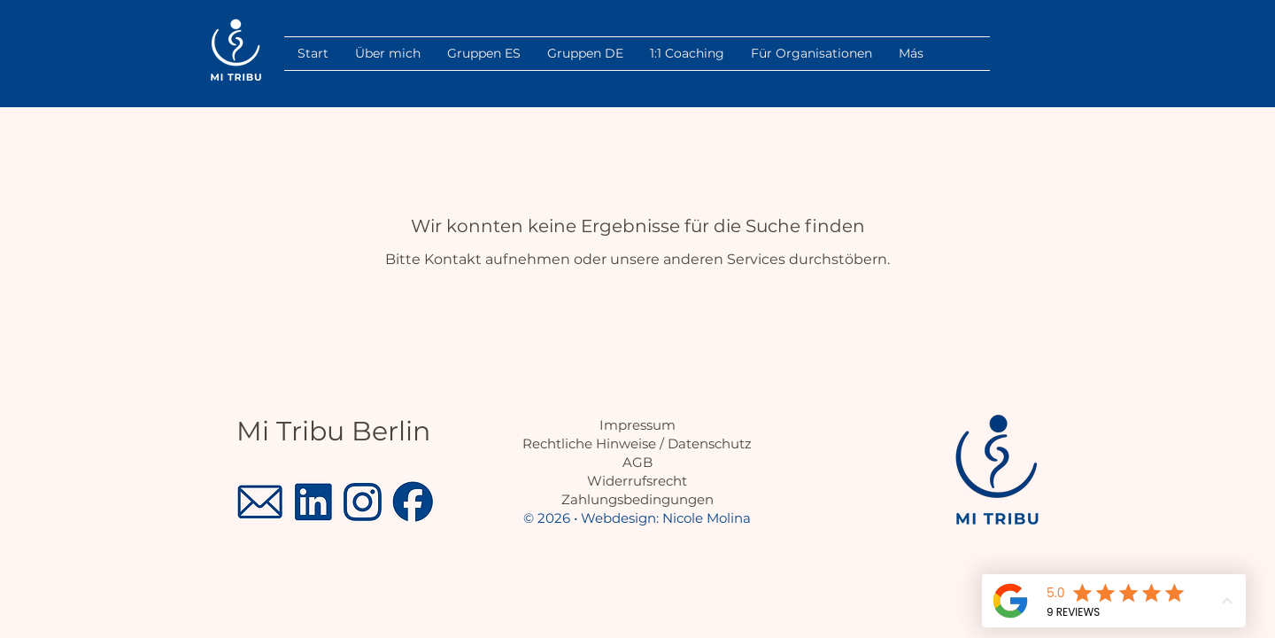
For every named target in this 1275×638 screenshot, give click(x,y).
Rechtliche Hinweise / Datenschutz (637, 443)
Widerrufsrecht (637, 480)
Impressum (637, 424)
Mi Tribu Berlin (333, 431)
